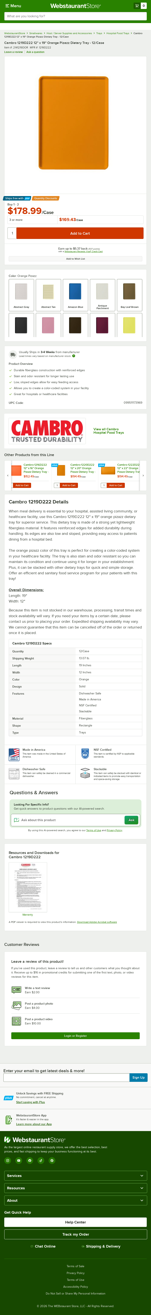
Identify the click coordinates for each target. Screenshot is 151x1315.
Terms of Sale (75, 1266)
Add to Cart (22, 485)
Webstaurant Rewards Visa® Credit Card (84, 251)
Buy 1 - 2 (13, 204)
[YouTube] (18, 1160)
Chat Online (43, 1246)
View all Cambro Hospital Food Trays (108, 431)
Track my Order (75, 1234)
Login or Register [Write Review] (75, 1035)
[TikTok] (40, 1160)
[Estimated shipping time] (74, 356)
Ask (131, 820)
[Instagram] (7, 1160)
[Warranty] (28, 889)
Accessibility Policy (75, 1286)
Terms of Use (93, 830)
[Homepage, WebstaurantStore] (75, 5)
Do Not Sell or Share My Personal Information (75, 1293)
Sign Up (138, 1077)
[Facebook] (29, 1160)
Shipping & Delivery (101, 1246)
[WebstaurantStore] (57, 1139)
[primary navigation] (13, 6)
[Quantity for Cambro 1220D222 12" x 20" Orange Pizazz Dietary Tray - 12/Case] (57, 485)
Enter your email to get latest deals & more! (44, 1071)
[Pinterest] (52, 1160)
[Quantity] (12, 233)
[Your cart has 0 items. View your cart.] (140, 6)
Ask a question (35, 52)
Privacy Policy (114, 830)
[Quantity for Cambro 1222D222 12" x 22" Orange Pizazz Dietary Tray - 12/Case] (104, 485)
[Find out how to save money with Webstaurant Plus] (8, 465)
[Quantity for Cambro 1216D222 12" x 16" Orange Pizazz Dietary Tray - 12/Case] (10, 485)
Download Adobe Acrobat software (97, 922)
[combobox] (75, 16)
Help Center (75, 1222)
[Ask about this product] (75, 820)
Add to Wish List (75, 258)
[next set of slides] (143, 476)
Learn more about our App (34, 1124)
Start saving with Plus (30, 1102)
